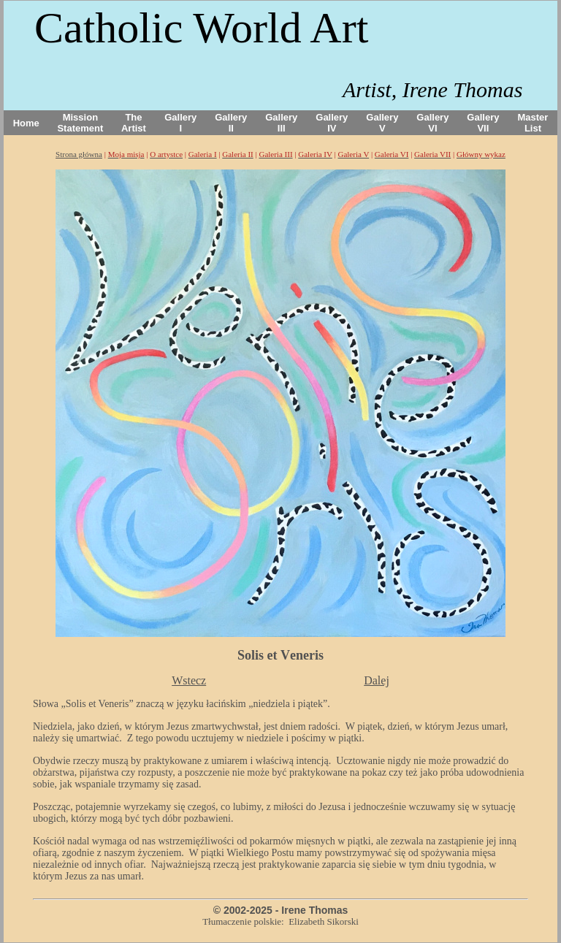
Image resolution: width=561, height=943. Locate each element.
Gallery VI (432, 123)
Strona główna (79, 154)
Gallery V (382, 123)
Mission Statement (80, 123)
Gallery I (180, 123)
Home (26, 123)
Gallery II (231, 123)
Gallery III (281, 123)
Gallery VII (483, 123)
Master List (533, 123)
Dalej (376, 680)
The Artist (133, 123)
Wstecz (189, 680)
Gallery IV (332, 123)
